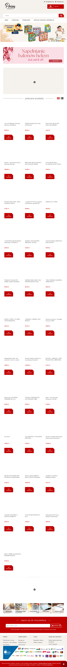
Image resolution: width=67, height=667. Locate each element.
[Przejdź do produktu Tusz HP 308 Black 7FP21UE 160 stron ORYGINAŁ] (12, 113)
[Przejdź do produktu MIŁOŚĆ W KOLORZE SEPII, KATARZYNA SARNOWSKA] (12, 465)
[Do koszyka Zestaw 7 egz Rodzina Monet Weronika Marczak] (8, 176)
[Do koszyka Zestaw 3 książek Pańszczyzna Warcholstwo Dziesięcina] (50, 450)
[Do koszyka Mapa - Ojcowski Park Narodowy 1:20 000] (50, 411)
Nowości (9, 611)
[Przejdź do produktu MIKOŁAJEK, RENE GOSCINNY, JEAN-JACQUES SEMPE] (33, 152)
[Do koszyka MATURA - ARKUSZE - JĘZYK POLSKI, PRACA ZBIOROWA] (50, 372)
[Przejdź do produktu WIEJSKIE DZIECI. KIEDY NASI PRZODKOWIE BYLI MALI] (33, 269)
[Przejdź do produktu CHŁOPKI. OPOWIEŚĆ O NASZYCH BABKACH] (12, 504)
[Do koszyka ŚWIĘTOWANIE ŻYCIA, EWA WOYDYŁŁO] (29, 137)
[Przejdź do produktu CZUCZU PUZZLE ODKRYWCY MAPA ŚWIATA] (54, 230)
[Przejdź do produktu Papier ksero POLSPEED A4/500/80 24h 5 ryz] (12, 387)
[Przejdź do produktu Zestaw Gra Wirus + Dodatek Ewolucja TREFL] (54, 308)
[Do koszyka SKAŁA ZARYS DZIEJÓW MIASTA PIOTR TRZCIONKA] (29, 489)
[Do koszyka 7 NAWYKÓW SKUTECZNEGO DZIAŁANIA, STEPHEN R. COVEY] (8, 254)
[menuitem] (6, 20)
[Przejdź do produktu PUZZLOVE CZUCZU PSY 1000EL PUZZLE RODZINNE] (12, 269)
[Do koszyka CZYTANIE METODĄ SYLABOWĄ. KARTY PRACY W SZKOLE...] (50, 176)
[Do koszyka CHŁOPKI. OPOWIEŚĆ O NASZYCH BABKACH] (8, 528)
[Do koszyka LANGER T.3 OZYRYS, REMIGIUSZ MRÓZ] (50, 489)
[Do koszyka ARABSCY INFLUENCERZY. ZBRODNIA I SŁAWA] (29, 254)
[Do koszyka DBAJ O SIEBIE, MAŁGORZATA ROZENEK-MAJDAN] (8, 568)
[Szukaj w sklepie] (31, 15)
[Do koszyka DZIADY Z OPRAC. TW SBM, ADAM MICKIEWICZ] (8, 333)
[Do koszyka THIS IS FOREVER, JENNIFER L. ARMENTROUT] (50, 294)
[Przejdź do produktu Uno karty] (12, 426)
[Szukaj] (61, 15)
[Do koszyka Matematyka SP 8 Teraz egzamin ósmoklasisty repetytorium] (50, 528)
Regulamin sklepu (38, 640)
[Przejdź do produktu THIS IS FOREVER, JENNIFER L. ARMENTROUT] (54, 269)
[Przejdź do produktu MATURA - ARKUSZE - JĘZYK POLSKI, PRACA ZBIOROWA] (54, 347)
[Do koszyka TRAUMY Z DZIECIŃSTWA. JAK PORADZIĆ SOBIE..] (29, 411)
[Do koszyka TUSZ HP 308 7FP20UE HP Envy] (29, 528)
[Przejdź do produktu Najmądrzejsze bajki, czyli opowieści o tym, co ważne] (12, 347)
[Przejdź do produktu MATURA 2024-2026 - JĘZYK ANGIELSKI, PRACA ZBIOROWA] (12, 191)
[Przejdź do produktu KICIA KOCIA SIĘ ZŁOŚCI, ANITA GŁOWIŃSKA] (54, 113)
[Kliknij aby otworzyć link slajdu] (33, 32)
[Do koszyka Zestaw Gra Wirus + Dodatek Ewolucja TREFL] (50, 333)
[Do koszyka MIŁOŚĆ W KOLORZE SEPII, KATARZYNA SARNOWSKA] (8, 489)
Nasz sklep (33, 611)
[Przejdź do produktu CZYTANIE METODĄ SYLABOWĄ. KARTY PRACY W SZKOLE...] (54, 152)
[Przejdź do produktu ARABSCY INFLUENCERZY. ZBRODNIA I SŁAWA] (33, 230)
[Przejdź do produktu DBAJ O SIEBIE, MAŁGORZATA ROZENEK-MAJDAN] (12, 543)
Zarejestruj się (22, 642)
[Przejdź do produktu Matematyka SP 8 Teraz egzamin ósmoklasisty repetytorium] (54, 504)
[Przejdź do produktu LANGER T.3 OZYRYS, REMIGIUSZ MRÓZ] (54, 465)
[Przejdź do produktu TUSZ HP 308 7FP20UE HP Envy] (33, 504)
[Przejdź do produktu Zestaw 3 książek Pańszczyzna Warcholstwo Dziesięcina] (54, 426)
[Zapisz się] (56, 625)
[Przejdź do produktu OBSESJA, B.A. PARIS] (54, 191)
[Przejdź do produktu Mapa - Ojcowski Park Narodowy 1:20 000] (54, 387)
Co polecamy (21, 611)
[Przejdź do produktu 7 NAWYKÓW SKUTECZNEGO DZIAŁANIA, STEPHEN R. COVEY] (12, 230)
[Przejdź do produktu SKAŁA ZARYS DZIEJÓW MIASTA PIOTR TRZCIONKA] (33, 465)
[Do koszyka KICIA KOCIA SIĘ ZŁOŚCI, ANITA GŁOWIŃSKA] (50, 137)
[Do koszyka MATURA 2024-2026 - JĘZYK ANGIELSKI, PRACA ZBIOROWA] (8, 215)
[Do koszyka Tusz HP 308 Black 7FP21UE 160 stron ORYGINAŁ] (8, 137)
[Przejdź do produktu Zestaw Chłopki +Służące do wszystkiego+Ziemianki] (33, 347)
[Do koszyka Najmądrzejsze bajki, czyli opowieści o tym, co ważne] (8, 372)
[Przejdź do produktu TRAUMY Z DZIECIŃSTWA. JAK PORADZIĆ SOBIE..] (33, 387)
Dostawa (46, 611)
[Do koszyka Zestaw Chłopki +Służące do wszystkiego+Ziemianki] (29, 372)
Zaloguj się (21, 640)
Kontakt (58, 611)
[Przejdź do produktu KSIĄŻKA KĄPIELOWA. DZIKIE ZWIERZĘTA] (33, 598)
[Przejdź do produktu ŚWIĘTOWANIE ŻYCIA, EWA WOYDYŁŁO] (33, 113)
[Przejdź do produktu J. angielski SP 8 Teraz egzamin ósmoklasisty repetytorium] (33, 191)
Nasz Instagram (53, 644)
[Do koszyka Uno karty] (8, 450)
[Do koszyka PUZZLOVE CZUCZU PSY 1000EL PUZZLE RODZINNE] (8, 294)
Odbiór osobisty (38, 642)
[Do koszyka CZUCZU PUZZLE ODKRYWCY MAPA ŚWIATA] (50, 254)
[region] (33, 32)
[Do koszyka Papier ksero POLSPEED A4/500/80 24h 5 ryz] (8, 411)
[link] (33, 55)
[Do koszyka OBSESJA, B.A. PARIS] (50, 215)
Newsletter (6, 645)
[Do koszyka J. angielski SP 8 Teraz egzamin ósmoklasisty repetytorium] (29, 215)
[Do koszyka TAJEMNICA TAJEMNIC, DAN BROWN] (29, 333)
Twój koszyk (21, 645)
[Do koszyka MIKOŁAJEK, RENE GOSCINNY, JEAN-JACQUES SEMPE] (29, 176)
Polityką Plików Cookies (45, 663)
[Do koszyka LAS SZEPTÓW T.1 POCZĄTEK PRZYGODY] (29, 450)
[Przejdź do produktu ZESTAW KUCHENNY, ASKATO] (33, 92)
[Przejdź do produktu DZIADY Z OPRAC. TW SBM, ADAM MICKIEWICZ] (12, 308)
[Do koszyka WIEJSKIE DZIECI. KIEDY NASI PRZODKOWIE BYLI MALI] (29, 294)
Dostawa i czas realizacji (10, 642)
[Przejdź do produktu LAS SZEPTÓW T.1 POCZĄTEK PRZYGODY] (33, 426)
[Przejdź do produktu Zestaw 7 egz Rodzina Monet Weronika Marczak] (12, 152)
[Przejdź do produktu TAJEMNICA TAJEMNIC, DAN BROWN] (33, 308)
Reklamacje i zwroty (8, 640)
